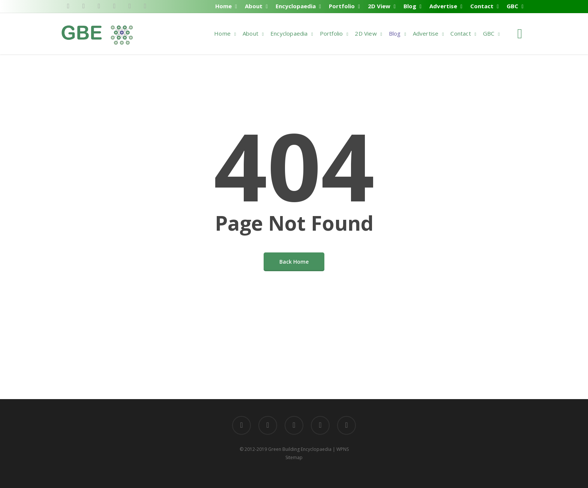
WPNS (342, 449)
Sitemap (294, 457)
